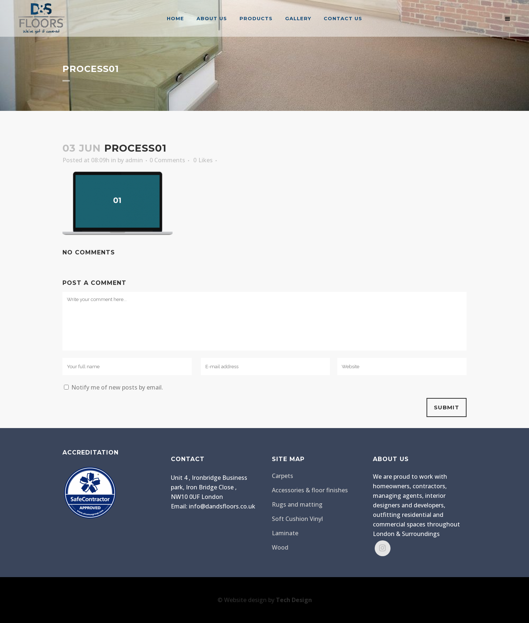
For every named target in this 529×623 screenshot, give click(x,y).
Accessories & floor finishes (310, 490)
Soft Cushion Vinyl (297, 519)
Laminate (285, 533)
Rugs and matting (297, 504)
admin (134, 160)
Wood (280, 547)
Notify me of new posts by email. (117, 387)
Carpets (282, 476)
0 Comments (167, 160)
